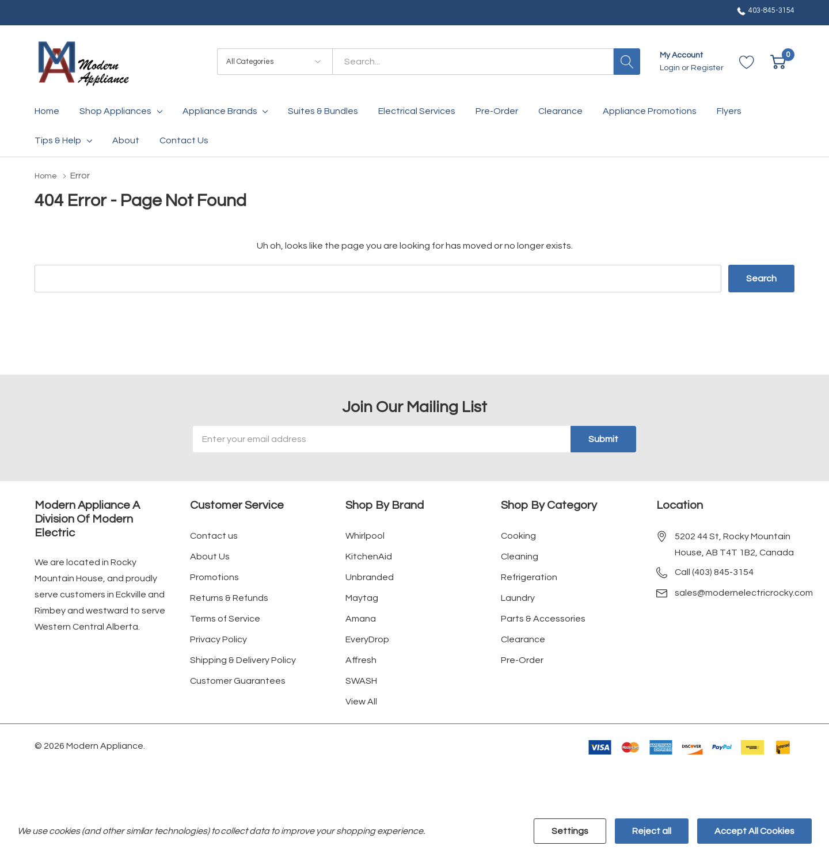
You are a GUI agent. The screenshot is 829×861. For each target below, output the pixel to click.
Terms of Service (225, 618)
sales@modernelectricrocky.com (744, 592)
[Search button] (627, 61)
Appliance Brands (219, 111)
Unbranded (369, 576)
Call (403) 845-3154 (714, 571)
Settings (570, 831)
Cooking (518, 535)
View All (361, 701)
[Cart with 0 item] (778, 62)
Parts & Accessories (543, 618)
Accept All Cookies (754, 831)
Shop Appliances (115, 111)
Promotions (214, 576)
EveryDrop (367, 638)
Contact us (214, 535)
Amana (360, 618)
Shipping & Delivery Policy (243, 659)
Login (671, 68)
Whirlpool (365, 535)
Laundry (518, 597)
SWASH (361, 680)
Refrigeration (529, 576)
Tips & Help (58, 140)
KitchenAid (368, 556)
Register (707, 68)
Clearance (523, 638)
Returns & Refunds (229, 597)
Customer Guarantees (238, 680)
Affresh (361, 659)
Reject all (651, 831)
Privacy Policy (218, 638)
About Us (210, 556)
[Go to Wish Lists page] (747, 62)
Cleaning (519, 556)
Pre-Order (522, 659)
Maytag (361, 597)
